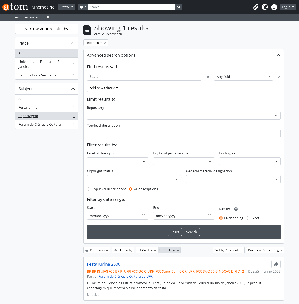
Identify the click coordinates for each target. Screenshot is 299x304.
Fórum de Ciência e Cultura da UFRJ (125, 276)
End (156, 207)
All (20, 53)
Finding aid (227, 153)
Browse (65, 7)
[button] (255, 7)
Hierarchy (123, 250)
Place (23, 43)
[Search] (132, 7)
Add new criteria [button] (102, 88)
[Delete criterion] (279, 76)
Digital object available (170, 153)
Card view (147, 250)
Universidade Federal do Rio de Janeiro (46, 64)
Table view (169, 250)
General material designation (209, 171)
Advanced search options (111, 55)
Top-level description (103, 125)
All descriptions (146, 189)
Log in (286, 7)
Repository (95, 107)
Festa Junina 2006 (103, 264)
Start (91, 207)
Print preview (96, 250)
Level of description (102, 153)
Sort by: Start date (227, 250)
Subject (25, 89)
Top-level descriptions (109, 189)
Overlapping (233, 218)
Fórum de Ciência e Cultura (46, 125)
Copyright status (100, 171)
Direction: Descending (264, 250)
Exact (255, 218)
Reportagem (46, 116)
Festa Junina (46, 108)
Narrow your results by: (46, 29)
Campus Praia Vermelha (46, 76)
